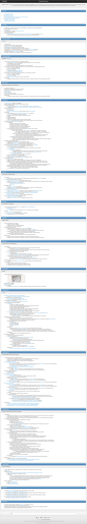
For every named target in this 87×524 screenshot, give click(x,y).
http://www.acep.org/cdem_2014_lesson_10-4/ (17, 497)
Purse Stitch (7, 470)
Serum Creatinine (11, 76)
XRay (17, 456)
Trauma (39, 178)
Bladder (9, 299)
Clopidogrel (20, 70)
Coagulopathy (8, 58)
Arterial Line (26, 426)
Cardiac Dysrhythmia (12, 311)
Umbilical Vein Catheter (9, 20)
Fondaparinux (36, 106)
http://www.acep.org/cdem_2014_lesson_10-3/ (17, 495)
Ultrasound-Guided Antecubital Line (12, 18)
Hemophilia (26, 192)
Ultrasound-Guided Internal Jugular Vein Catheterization (16, 17)
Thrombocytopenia (33, 192)
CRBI (23, 295)
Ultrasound (10, 120)
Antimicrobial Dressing (12, 155)
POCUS (15, 62)
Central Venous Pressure (10, 21)
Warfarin (18, 68)
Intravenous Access (9, 13)
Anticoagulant (10, 106)
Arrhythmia (16, 315)
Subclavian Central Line (12, 186)
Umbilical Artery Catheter (10, 19)
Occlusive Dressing (23, 255)
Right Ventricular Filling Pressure (14, 34)
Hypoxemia (14, 189)
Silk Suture (17, 254)
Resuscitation (33, 229)
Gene (3, 41)
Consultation (22, 425)
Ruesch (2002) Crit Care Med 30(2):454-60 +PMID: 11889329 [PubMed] (22, 405)
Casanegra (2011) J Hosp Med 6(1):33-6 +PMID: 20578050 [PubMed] (27, 401)
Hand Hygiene (10, 145)
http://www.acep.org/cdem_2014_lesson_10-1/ (17, 491)
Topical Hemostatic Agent (13, 483)
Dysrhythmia (12, 321)
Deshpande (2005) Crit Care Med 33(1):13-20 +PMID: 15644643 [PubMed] (23, 404)
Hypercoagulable (8, 195)
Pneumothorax (13, 50)
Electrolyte (17, 312)
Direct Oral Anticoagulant (13, 71)
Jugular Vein (15, 142)
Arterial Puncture (11, 390)
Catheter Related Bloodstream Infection (13, 295)
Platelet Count (10, 69)
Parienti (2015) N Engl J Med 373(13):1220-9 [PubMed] (21, 366)
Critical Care (22, 504)
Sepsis (22, 213)
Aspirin (17, 107)
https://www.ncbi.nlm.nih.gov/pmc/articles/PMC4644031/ (21, 460)
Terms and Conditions (46, 519)
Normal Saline (30, 337)
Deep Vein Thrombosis (9, 46)
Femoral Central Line (14, 181)
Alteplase (9, 336)
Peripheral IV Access (9, 14)
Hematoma (22, 422)
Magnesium (44, 312)
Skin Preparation (11, 148)
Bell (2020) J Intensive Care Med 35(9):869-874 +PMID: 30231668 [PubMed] (23, 403)
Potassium (38, 312)
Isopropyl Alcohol (37, 151)
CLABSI (35, 144)
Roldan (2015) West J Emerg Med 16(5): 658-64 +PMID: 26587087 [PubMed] (23, 459)
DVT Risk (42, 363)
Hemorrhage (15, 426)
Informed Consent (8, 103)
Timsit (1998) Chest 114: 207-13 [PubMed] (19, 365)
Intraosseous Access (9, 15)
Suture (17, 248)
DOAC (20, 71)
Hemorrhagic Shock (13, 481)
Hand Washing (17, 145)
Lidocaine (9, 114)
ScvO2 (41, 34)
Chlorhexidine (18, 113)
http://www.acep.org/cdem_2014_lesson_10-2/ (17, 493)
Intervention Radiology (22, 328)
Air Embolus (10, 303)
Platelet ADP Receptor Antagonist (26, 107)
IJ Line (33, 380)
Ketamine (24, 228)
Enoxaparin (30, 106)
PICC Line (12, 184)
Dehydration (7, 91)
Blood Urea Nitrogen (12, 111)
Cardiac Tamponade (14, 325)
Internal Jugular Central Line (13, 180)
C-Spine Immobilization (30, 206)
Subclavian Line (20, 298)
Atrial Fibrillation (22, 311)
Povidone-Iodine (25, 113)
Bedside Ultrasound (23, 456)
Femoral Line (31, 49)
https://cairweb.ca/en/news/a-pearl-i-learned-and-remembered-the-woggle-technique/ (25, 472)
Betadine (19, 152)
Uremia (17, 111)
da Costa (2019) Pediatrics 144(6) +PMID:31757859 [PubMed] (23, 348)
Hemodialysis (7, 29)
